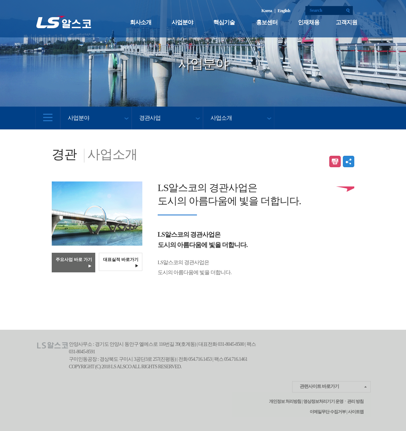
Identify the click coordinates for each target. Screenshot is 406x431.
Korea (268, 10)
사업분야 (182, 22)
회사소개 (140, 22)
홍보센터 (267, 22)
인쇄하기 (335, 161)
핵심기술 (224, 22)
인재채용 (308, 22)
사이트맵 (355, 411)
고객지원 (346, 22)
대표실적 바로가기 (121, 262)
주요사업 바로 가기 (74, 262)
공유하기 (348, 161)
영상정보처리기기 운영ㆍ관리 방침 (333, 401)
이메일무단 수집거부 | (328, 411)
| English (282, 10)
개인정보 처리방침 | (286, 401)
